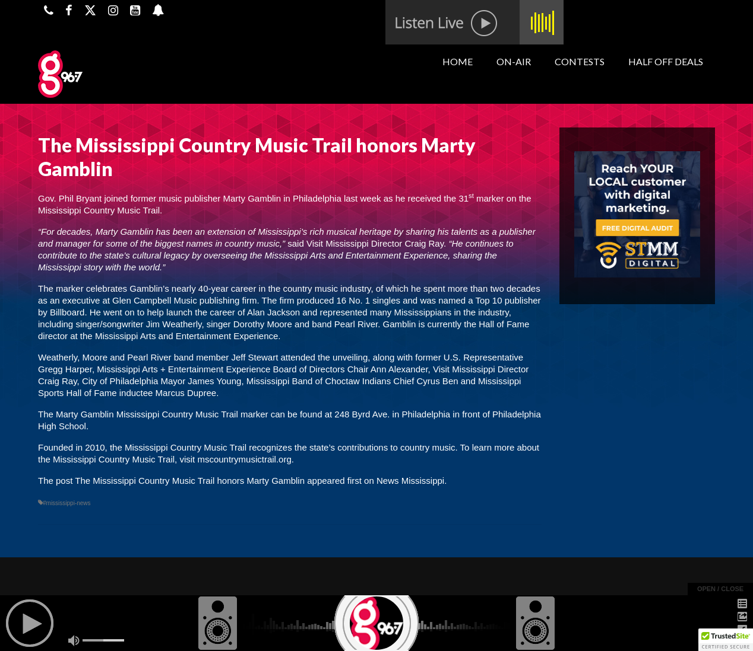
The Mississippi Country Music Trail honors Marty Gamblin (190, 481)
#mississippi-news (67, 503)
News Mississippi (410, 481)
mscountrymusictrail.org (244, 459)
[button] (725, 639)
